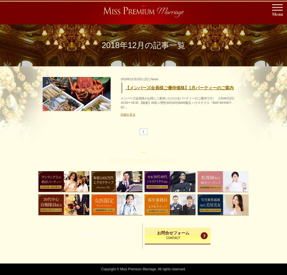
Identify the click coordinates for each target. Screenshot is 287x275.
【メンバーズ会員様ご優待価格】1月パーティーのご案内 (179, 87)
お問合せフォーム (173, 236)
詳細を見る (128, 114)
